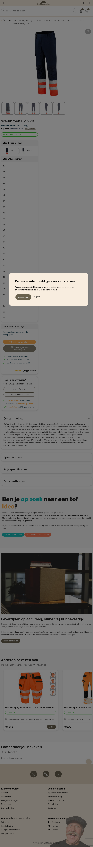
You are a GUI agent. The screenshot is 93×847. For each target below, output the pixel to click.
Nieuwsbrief (6, 797)
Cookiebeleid (53, 804)
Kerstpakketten (7, 834)
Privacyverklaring (55, 797)
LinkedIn (53, 830)
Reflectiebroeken (78, 20)
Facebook (54, 822)
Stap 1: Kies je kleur (12, 143)
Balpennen (5, 822)
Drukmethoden (7, 808)
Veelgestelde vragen (9, 800)
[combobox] (36, 11)
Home (15, 20)
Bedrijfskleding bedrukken (30, 20)
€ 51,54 (67, 727)
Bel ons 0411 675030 (13, 535)
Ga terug (7, 20)
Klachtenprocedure (56, 800)
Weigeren (36, 296)
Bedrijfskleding (7, 826)
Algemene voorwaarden (58, 793)
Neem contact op (10, 641)
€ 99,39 (9, 727)
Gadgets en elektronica (10, 830)
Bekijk (51, 727)
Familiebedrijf (6, 804)
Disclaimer (52, 808)
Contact (4, 793)
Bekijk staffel (30, 129)
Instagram (54, 826)
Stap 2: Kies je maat (12, 159)
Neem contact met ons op (38, 535)
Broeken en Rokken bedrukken (56, 20)
